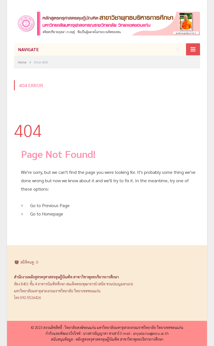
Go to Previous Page (50, 205)
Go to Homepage (46, 214)
